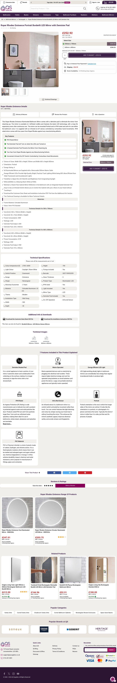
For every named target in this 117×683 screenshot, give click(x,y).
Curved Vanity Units (23, 613)
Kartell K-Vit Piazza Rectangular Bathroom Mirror (70, 586)
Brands (23, 2)
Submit (111, 650)
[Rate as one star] (45, 486)
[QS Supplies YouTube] (18, 673)
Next (56, 59)
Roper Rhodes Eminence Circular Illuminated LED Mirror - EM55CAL (50, 531)
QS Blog (35, 649)
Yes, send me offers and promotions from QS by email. (100, 645)
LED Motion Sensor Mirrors (41, 324)
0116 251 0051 (6, 658)
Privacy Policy (56, 649)
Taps (57, 15)
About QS (36, 646)
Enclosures (47, 15)
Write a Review (70, 485)
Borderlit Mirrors (27, 324)
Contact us (76, 646)
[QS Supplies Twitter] (9, 673)
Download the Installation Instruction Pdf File (56, 319)
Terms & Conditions (58, 651)
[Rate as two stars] (46, 486)
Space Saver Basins (107, 613)
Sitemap (35, 654)
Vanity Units (8, 613)
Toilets (17, 15)
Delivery (54, 646)
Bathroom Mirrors (108, 15)
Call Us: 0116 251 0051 (108, 7)
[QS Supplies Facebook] (4, 673)
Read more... (7, 424)
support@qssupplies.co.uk (10, 655)
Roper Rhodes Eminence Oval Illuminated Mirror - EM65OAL (15, 531)
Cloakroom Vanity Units (41, 613)
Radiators (84, 15)
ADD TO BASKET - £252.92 (92, 55)
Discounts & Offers (39, 651)
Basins (26, 15)
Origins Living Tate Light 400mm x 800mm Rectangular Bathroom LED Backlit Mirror (13, 587)
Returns (75, 651)
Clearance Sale (9, 2)
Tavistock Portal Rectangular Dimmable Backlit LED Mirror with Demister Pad (44, 586)
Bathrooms (6, 15)
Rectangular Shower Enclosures (85, 613)
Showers (36, 15)
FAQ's (74, 649)
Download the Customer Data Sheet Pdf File (18, 319)
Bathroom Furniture (69, 15)
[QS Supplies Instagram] (13, 673)
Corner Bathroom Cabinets (62, 613)
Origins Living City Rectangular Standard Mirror (99, 586)
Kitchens (95, 15)
